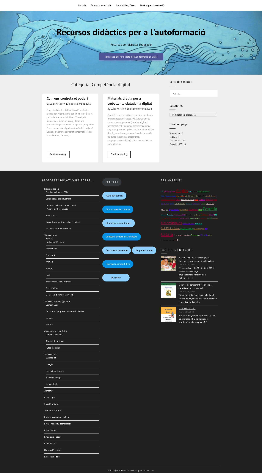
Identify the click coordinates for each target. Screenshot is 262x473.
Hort (48, 275)
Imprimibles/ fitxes (125, 5)
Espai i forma (50, 430)
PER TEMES (112, 182)
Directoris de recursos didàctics (121, 236)
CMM (178, 199)
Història (185, 210)
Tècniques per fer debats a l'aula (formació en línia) (131, 56)
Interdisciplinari (210, 196)
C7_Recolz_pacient (167, 240)
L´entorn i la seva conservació (59, 294)
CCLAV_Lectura (170, 228)
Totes (215, 200)
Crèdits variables (188, 223)
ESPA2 (172, 204)
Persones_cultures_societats (58, 228)
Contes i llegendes (54, 334)
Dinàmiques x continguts (118, 223)
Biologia (197, 215)
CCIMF (209, 218)
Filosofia (204, 235)
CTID (210, 235)
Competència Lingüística (55, 331)
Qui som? (116, 277)
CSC (176, 240)
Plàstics (49, 324)
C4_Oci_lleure (186, 228)
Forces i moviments (55, 371)
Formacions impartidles (118, 263)
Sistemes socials (51, 188)
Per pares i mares (144, 250)
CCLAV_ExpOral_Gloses (168, 196)
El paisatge (49, 397)
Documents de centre (116, 250)
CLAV (211, 214)
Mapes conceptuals (203, 191)
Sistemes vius (50, 235)
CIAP (181, 210)
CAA (189, 191)
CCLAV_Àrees (165, 204)
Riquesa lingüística (54, 341)
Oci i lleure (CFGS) (179, 215)
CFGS (200, 209)
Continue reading (58, 154)
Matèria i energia (53, 377)
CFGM (196, 200)
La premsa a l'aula (187, 308)
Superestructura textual (168, 200)
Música (194, 191)
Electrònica (51, 357)
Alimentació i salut (55, 242)
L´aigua (49, 318)
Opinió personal (174, 210)
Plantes (49, 268)
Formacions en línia (101, 5)
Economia (193, 209)
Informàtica (180, 196)
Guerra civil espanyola (57, 208)
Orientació (179, 203)
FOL (167, 210)
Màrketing (189, 204)
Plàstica (209, 199)
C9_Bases (202, 199)
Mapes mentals (194, 219)
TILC (162, 191)
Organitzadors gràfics (187, 200)
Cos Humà (50, 255)
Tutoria (204, 214)
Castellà (210, 208)
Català (167, 234)
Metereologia (52, 384)
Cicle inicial (196, 204)
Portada (82, 5)
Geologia (215, 219)
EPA (206, 228)
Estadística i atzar (52, 436)
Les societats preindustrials (58, 198)
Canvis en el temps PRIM (57, 192)
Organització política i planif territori (63, 222)
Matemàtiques (171, 223)
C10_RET (201, 196)
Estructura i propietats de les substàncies (65, 311)
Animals (49, 261)
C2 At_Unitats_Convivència (182, 235)
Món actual (51, 215)
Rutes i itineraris (52, 456)
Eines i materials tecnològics (57, 423)
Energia (49, 364)
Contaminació (52, 304)
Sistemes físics (50, 354)
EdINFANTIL (191, 195)
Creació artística (51, 404)
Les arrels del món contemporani (61, 205)
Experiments (50, 443)
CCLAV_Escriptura (198, 229)
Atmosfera (48, 390)
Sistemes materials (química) (57, 301)
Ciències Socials (184, 219)
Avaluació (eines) (114, 195)
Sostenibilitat (52, 288)
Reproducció (51, 248)
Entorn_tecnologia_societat (56, 417)
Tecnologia (195, 235)
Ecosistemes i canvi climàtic (58, 281)
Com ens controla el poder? (67, 98)
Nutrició (49, 238)
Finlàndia (170, 215)
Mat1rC (203, 204)
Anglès (182, 190)
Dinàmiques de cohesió (152, 5)
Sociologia (203, 219)
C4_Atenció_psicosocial (169, 218)
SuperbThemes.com (145, 470)
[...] (191, 278)
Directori (163, 215)
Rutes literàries (53, 347)
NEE (215, 215)
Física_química (169, 191)
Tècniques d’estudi (52, 410)
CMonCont (189, 215)
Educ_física (198, 224)
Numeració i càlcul (52, 450)
